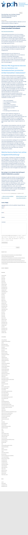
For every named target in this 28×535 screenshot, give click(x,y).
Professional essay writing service (7, 439)
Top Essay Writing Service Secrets (7, 256)
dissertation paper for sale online (7, 379)
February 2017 (4, 301)
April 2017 (3, 298)
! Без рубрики (4, 339)
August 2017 (3, 292)
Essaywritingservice (5, 401)
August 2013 (3, 330)
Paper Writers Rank (5, 433)
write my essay (4, 469)
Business (3, 349)
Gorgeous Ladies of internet (6, 406)
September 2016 (4, 308)
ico (2, 420)
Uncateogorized (4, 462)
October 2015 (3, 324)
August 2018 (3, 275)
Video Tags (3, 468)
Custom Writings (4, 371)
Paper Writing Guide (5, 434)
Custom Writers (4, 367)
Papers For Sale (4, 436)
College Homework (4, 358)
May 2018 (3, 279)
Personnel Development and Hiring (14, 4)
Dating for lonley (4, 374)
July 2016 (3, 311)
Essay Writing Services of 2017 (7, 396)
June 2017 (3, 295)
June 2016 (3, 313)
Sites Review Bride (4, 446)
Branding (3, 346)
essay (2, 385)
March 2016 (3, 317)
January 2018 (3, 285)
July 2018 (3, 276)
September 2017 (4, 291)
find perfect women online (6, 404)
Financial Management (5, 402)
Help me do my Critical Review (6, 412)
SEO (2, 443)
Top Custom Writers (5, 456)
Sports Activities (4, 449)
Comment (3, 222)
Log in (2, 481)
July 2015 (3, 326)
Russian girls (3, 442)
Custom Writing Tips (5, 370)
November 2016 (4, 305)
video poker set (4, 467)
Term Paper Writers (5, 452)
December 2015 (4, 322)
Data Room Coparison (5, 373)
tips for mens (3, 453)
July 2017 (3, 294)
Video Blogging (4, 465)
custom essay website (5, 363)
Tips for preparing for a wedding (7, 455)
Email (2, 212)
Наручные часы (4, 474)
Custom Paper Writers (5, 365)
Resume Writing (4, 440)
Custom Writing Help (5, 368)
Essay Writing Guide (5, 393)
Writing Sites (3, 472)
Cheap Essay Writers (5, 354)
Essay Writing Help (4, 395)
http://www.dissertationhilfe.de (7, 31)
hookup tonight (4, 417)
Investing (3, 421)
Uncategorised (4, 459)
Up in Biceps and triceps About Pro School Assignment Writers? (13, 260)
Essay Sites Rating (4, 392)
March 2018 (3, 282)
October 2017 (3, 289)
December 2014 (4, 327)
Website (3, 217)
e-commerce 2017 (4, 380)
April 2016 (3, 316)
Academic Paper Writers (5, 341)
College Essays (4, 357)
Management (3, 424)
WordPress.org (4, 486)
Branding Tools (4, 348)
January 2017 (3, 303)
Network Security (4, 427)
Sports (2, 447)
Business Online (4, 352)
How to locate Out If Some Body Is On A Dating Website (11, 254)
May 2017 (3, 297)
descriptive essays (4, 377)
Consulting (3, 361)
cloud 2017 (3, 355)
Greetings (3, 408)
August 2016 (3, 310)
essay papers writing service (6, 390)
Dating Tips (3, 376)
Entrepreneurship (4, 383)
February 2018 (4, 283)
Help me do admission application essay (8, 411)
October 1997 (3, 332)
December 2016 (4, 304)
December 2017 (4, 286)
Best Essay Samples (5, 345)
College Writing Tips (5, 360)
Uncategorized (13, 193)
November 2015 (4, 323)
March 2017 (3, 300)
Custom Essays (4, 364)
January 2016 (3, 320)
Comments (4, 484)
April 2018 (3, 281)
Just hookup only (4, 423)
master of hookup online (6, 426)
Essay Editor (3, 389)
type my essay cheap (5, 458)
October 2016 (3, 307)
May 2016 (3, 314)
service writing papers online (6, 445)
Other (2, 430)
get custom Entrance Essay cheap (7, 405)
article (2, 342)
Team (2, 450)
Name (3, 207)
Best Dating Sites (4, 344)
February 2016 (4, 319)
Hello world (3, 409)
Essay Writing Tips (4, 398)
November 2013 (4, 329)
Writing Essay (3, 471)
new (2, 428)
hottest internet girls (5, 418)
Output (2, 431)
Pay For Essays (4, 437)
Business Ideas (4, 351)
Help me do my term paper (6, 414)
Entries (3, 483)
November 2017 (4, 288)
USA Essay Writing (4, 464)
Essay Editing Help (4, 387)
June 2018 (3, 278)
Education (3, 382)
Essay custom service (5, 386)
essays (2, 399)
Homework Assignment (5, 415)
